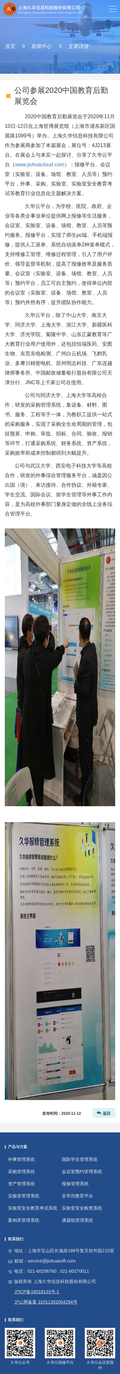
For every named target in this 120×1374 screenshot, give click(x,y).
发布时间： (61, 1113)
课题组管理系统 (77, 1220)
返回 (103, 1113)
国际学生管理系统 (80, 1159)
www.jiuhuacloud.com (39, 164)
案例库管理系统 (23, 1220)
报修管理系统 (75, 1183)
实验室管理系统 (23, 1195)
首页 (10, 46)
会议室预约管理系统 (82, 1171)
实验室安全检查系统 (82, 1208)
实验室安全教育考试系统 (32, 1208)
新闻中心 (41, 46)
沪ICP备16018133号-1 (36, 1291)
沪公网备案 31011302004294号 (45, 1301)
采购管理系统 (21, 1171)
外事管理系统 (21, 1159)
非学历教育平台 (77, 1195)
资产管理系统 (21, 1183)
